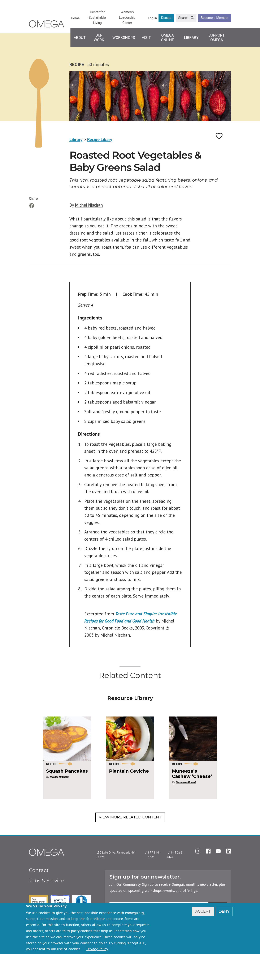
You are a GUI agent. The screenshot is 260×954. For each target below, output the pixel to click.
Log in (152, 18)
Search (183, 18)
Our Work (99, 37)
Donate (166, 18)
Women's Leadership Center (127, 17)
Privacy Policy (97, 948)
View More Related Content (130, 817)
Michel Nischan (89, 205)
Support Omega (216, 37)
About (80, 37)
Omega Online (167, 37)
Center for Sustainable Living (97, 17)
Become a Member (215, 18)
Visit (146, 37)
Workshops (123, 37)
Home (75, 18)
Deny (223, 911)
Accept (203, 911)
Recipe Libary (99, 139)
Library (191, 37)
